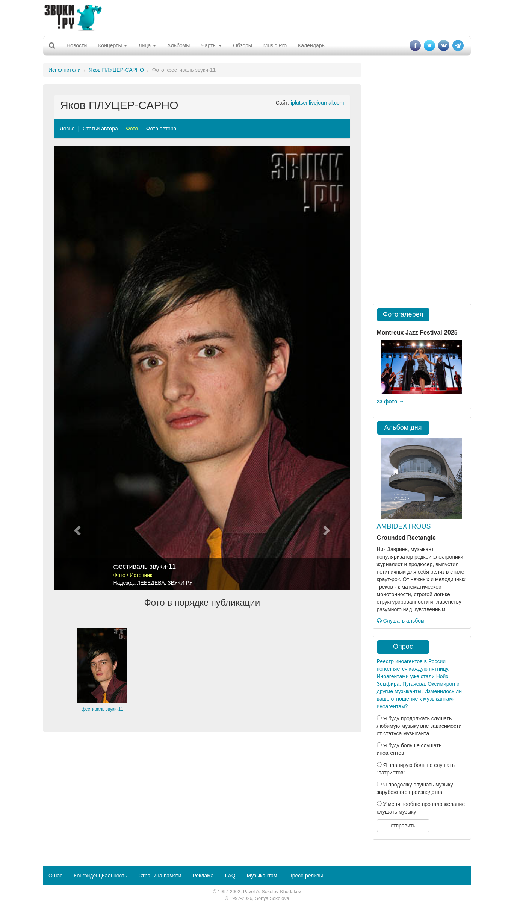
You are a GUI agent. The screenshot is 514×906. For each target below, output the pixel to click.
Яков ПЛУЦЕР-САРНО (116, 70)
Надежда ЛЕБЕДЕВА (139, 583)
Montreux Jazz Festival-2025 (417, 332)
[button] (76, 368)
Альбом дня (403, 427)
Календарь (311, 45)
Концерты (112, 45)
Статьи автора (100, 129)
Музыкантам (262, 876)
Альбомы (178, 45)
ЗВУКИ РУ (180, 583)
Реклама (202, 876)
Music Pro (275, 45)
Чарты (211, 45)
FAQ (230, 876)
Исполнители (64, 70)
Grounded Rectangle (406, 538)
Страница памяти (159, 876)
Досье (67, 129)
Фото (132, 129)
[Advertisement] (257, 17)
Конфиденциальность (100, 876)
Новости (77, 45)
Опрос (403, 646)
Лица (147, 45)
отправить (402, 826)
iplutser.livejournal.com (317, 103)
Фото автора (161, 129)
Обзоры (242, 45)
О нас (55, 876)
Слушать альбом (401, 621)
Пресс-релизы (306, 876)
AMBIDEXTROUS (404, 526)
